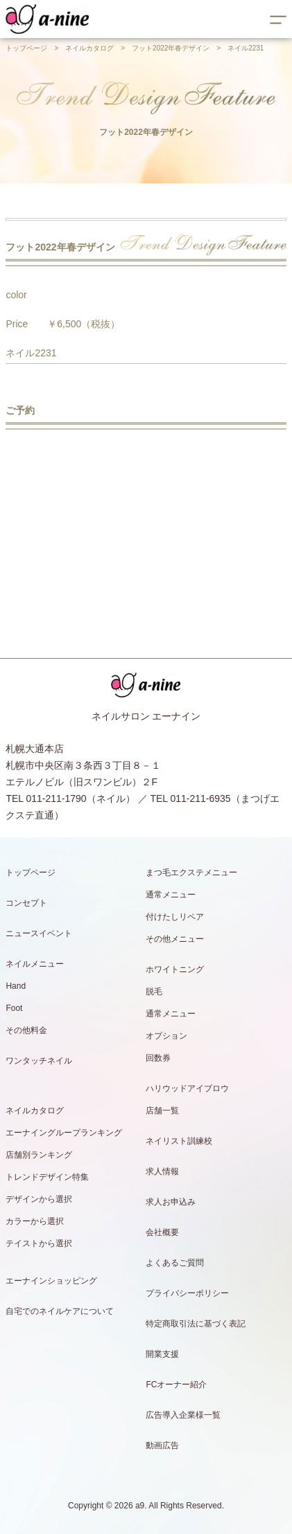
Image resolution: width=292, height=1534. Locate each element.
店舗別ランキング (39, 1155)
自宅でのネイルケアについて (60, 1311)
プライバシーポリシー (187, 1293)
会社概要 (162, 1232)
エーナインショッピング (51, 1281)
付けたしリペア (175, 917)
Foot (14, 1008)
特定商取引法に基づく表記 (196, 1323)
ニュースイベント (39, 933)
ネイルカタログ (89, 48)
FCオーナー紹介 (176, 1384)
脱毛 (154, 991)
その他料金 (26, 1030)
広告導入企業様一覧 (183, 1415)
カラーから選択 (35, 1221)
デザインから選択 (39, 1199)
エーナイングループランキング (64, 1133)
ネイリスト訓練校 (179, 1141)
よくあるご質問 (175, 1263)
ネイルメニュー (35, 964)
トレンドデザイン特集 (47, 1177)
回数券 (158, 1058)
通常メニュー (171, 895)
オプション (166, 1036)
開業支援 (162, 1354)
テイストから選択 (39, 1243)
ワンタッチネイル (39, 1061)
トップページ (26, 48)
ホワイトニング (175, 969)
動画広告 (162, 1445)
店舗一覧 (162, 1110)
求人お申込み (171, 1202)
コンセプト (26, 903)
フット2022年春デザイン (170, 48)
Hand (16, 986)
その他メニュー (175, 939)
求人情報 (162, 1171)
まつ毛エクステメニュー (191, 872)
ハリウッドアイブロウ (187, 1088)
